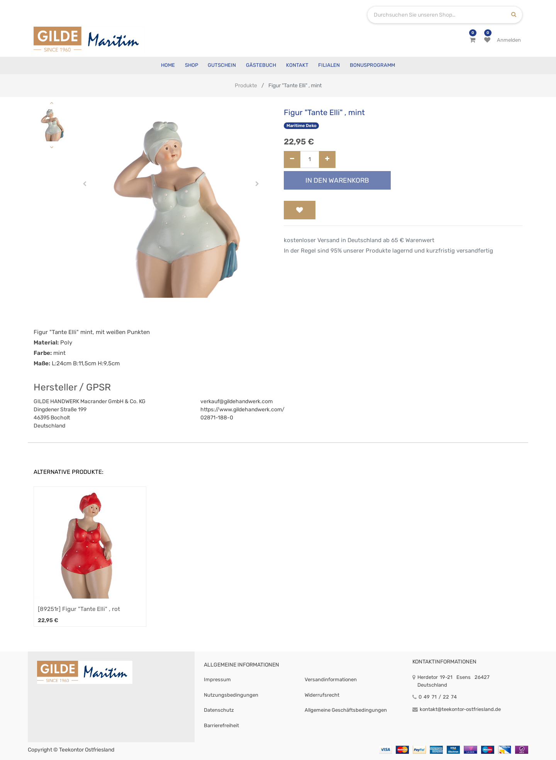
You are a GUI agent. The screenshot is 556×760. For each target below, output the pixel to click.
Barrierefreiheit (221, 725)
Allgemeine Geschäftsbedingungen (346, 710)
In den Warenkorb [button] (337, 180)
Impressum (217, 679)
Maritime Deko (301, 125)
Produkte (246, 85)
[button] (85, 184)
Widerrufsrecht (322, 695)
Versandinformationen (331, 679)
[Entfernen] (292, 159)
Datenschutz (219, 710)
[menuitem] (168, 65)
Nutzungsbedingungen (231, 695)
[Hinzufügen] (327, 159)
